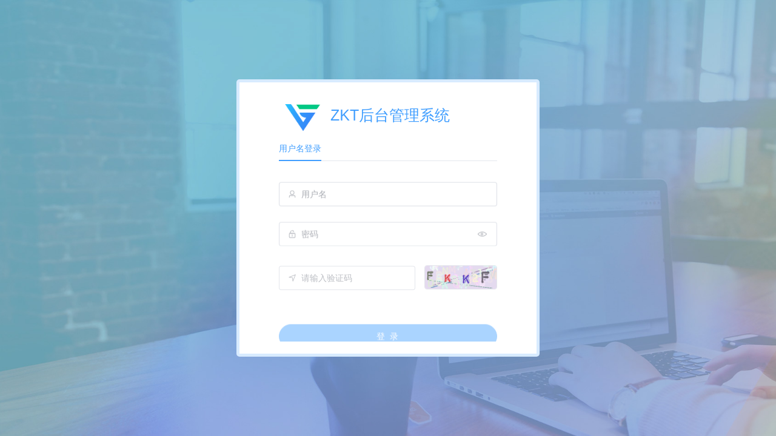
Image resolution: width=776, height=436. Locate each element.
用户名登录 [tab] (300, 148)
